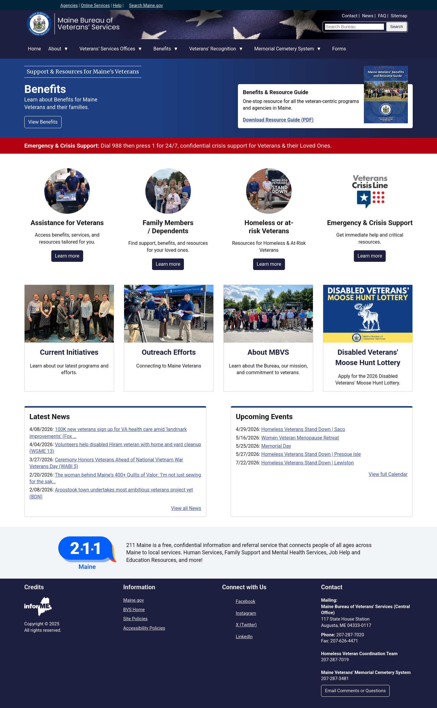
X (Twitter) (246, 625)
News (367, 16)
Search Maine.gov (146, 5)
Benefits (164, 52)
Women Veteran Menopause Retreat (300, 438)
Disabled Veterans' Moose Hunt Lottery (367, 357)
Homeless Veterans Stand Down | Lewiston (307, 463)
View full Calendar (388, 474)
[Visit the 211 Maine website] (87, 552)
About (57, 52)
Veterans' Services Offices (109, 52)
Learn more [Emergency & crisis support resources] (369, 256)
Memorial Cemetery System (286, 52)
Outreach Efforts (169, 352)
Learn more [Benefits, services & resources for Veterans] (67, 256)
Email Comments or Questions (355, 690)
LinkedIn (244, 636)
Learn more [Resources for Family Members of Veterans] (168, 264)
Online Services (95, 5)
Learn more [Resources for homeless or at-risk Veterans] (269, 264)
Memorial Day (276, 446)
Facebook (245, 601)
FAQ (382, 16)
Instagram (246, 613)
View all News (186, 508)
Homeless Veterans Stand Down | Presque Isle (311, 454)
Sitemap (399, 16)
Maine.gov (133, 600)
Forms (339, 49)
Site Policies (135, 618)
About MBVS (268, 352)
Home (34, 49)
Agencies (69, 5)
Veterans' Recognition (214, 52)
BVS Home (134, 609)
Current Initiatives (69, 352)
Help (117, 5)
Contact (349, 16)
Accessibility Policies (144, 628)
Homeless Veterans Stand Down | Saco (303, 429)
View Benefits (43, 122)
